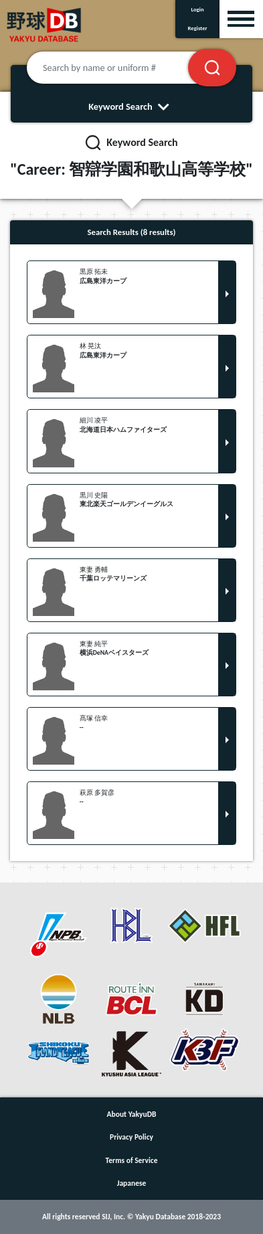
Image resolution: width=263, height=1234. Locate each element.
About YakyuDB (132, 1114)
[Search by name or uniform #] (124, 68)
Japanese (132, 1183)
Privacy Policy (131, 1137)
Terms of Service (132, 1160)
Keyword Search (131, 106)
